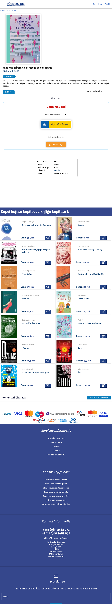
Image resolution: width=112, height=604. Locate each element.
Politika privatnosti (56, 455)
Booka (57, 170)
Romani (12, 10)
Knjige (3, 10)
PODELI (8, 92)
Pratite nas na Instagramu (56, 484)
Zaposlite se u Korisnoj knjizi (56, 496)
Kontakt (56, 446)
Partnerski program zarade (56, 492)
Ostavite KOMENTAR (98, 398)
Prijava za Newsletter (56, 500)
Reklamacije (56, 442)
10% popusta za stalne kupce (56, 488)
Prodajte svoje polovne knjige (56, 504)
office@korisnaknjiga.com (56, 538)
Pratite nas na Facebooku (56, 479)
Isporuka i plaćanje (56, 438)
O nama (56, 451)
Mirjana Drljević (11, 71)
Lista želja (56, 144)
